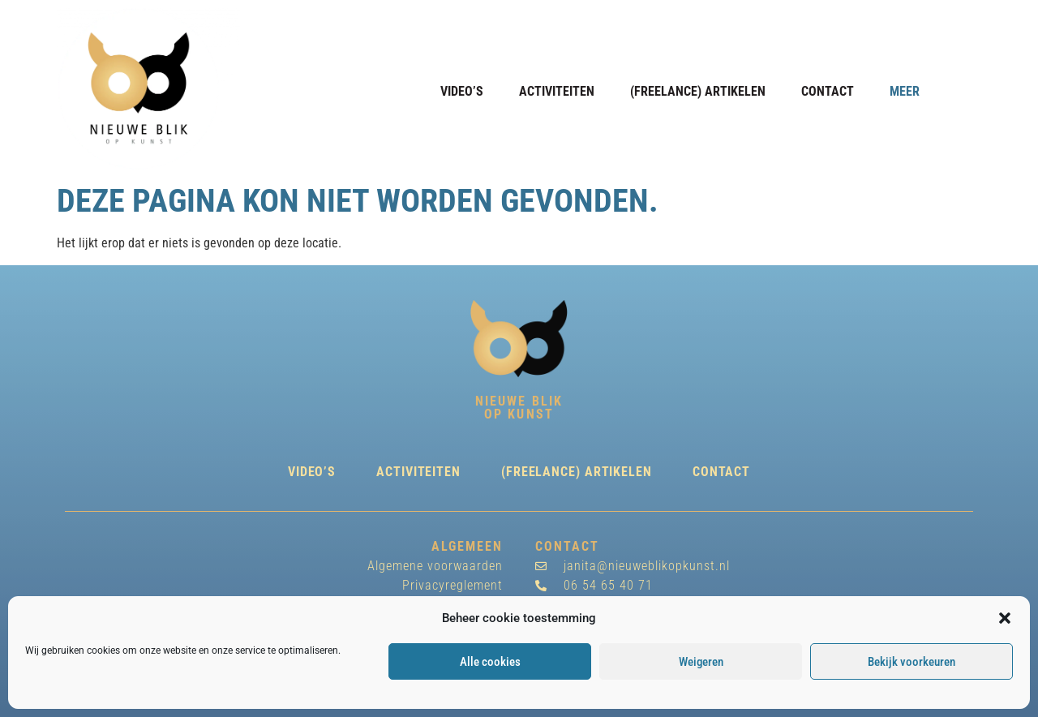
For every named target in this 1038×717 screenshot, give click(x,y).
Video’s (461, 91)
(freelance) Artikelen (698, 91)
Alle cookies (490, 662)
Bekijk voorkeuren (911, 662)
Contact (827, 91)
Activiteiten (556, 91)
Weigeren (701, 662)
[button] (1005, 618)
